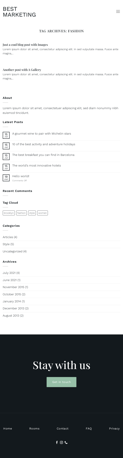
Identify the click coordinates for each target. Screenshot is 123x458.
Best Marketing (19, 11)
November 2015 (13, 287)
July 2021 (9, 273)
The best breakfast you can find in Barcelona (43, 155)
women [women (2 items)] (42, 213)
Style (6, 244)
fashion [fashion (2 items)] (21, 213)
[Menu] (118, 11)
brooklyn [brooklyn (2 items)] (9, 213)
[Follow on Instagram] (61, 442)
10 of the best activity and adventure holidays (43, 144)
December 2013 (13, 308)
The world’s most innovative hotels (36, 165)
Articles (8, 237)
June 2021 (10, 280)
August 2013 (11, 315)
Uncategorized (12, 251)
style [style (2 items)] (32, 213)
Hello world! (20, 176)
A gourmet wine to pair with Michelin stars (41, 133)
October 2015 (12, 294)
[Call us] (66, 442)
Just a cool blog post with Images (25, 45)
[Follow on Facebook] (57, 442)
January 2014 (12, 301)
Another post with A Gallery (22, 70)
